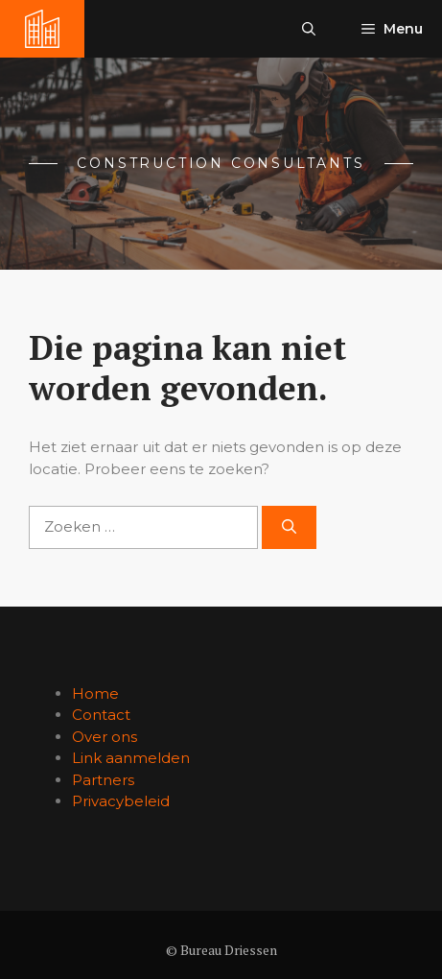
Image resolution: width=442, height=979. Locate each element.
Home (95, 693)
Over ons (104, 737)
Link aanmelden (131, 758)
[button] (308, 29)
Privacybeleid (121, 801)
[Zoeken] (289, 527)
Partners (103, 780)
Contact (101, 714)
